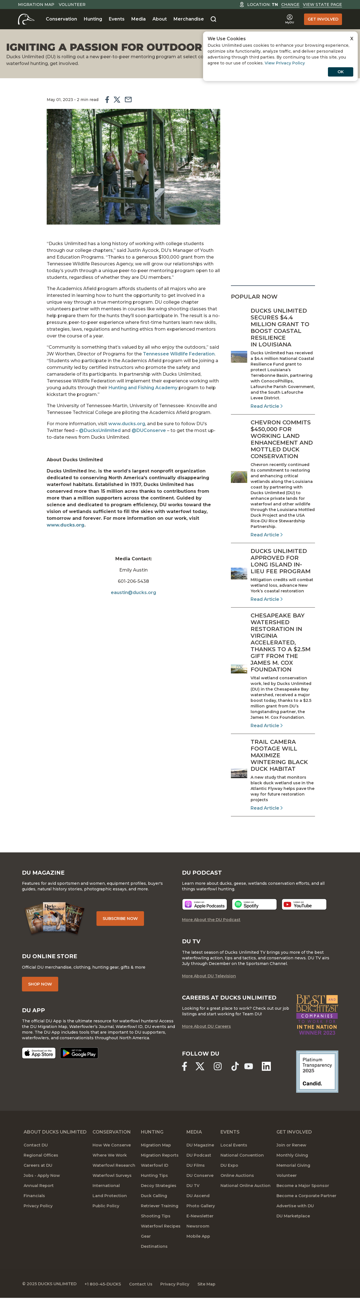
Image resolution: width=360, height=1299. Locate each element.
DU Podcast (198, 1156)
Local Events (233, 1146)
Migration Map (36, 4)
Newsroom (197, 1227)
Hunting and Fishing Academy (141, 386)
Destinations (154, 1247)
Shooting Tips (155, 1217)
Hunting (93, 19)
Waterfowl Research (114, 1166)
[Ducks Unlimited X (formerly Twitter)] (200, 1067)
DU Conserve (199, 1176)
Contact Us (144, 1284)
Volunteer (72, 4)
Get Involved (323, 19)
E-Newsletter (199, 1217)
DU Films (195, 1166)
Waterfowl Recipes (161, 1227)
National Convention (242, 1156)
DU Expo (229, 1166)
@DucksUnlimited (98, 429)
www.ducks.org (125, 422)
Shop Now (42, 985)
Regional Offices (41, 1156)
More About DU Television (209, 977)
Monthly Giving (292, 1156)
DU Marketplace (293, 1217)
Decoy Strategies (158, 1187)
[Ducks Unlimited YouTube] (250, 1067)
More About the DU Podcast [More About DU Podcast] (211, 920)
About (159, 19)
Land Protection (110, 1197)
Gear (146, 1237)
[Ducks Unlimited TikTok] (236, 1067)
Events (117, 19)
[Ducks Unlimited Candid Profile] (315, 1072)
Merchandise (189, 19)
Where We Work (110, 1156)
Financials (34, 1197)
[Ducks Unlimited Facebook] (184, 1067)
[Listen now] (204, 905)
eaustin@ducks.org (133, 584)
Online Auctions (237, 1176)
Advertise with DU (295, 1207)
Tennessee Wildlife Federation (177, 352)
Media (138, 19)
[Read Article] (273, 358)
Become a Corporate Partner (306, 1197)
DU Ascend (198, 1197)
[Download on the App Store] (40, 1054)
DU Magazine (200, 1146)
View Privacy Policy (285, 63)
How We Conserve (112, 1146)
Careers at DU (38, 1166)
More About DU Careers (206, 1027)
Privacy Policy (38, 1207)
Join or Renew (291, 1146)
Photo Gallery (200, 1207)
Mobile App (198, 1237)
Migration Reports (160, 1156)
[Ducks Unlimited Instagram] (218, 1067)
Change (290, 4)
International (106, 1187)
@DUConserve (147, 429)
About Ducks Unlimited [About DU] (55, 1133)
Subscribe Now (123, 919)
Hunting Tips (154, 1176)
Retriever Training (159, 1207)
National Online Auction (245, 1187)
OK (341, 71)
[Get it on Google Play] (81, 1054)
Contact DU (36, 1146)
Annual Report (39, 1187)
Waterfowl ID (154, 1166)
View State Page (322, 4)
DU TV (192, 1187)
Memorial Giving (293, 1166)
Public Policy (106, 1207)
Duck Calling (154, 1197)
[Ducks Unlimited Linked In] (268, 1067)
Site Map (211, 1284)
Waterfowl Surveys (112, 1176)
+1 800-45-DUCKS (105, 1284)
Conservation (61, 19)
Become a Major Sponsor (302, 1187)
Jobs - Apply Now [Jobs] (42, 1176)
